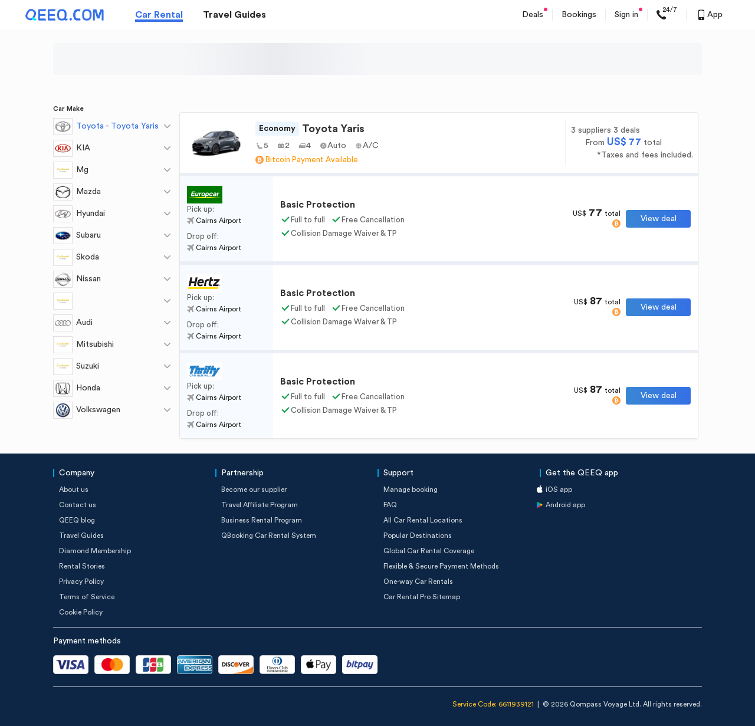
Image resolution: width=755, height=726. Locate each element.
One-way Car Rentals (418, 581)
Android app (565, 504)
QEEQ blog (77, 520)
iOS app (559, 489)
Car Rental (159, 14)
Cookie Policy (81, 612)
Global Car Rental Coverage (428, 550)
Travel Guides (234, 14)
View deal (659, 219)
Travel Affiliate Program (259, 504)
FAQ (390, 504)
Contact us (77, 504)
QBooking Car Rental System (268, 535)
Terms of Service (86, 596)
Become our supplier (254, 489)
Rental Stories (82, 566)
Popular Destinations (417, 535)
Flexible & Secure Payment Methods (441, 566)
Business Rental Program (261, 520)
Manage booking (410, 489)
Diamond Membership (95, 550)
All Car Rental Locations (422, 520)
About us (73, 489)
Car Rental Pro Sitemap (421, 596)
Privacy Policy (81, 581)
